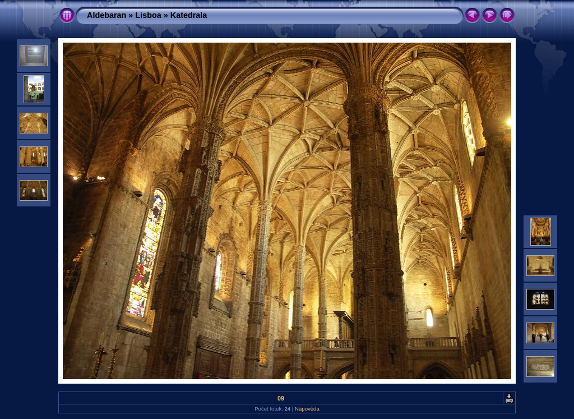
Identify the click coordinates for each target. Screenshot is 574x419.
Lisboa (148, 15)
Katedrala (188, 15)
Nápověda (307, 409)
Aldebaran (106, 15)
